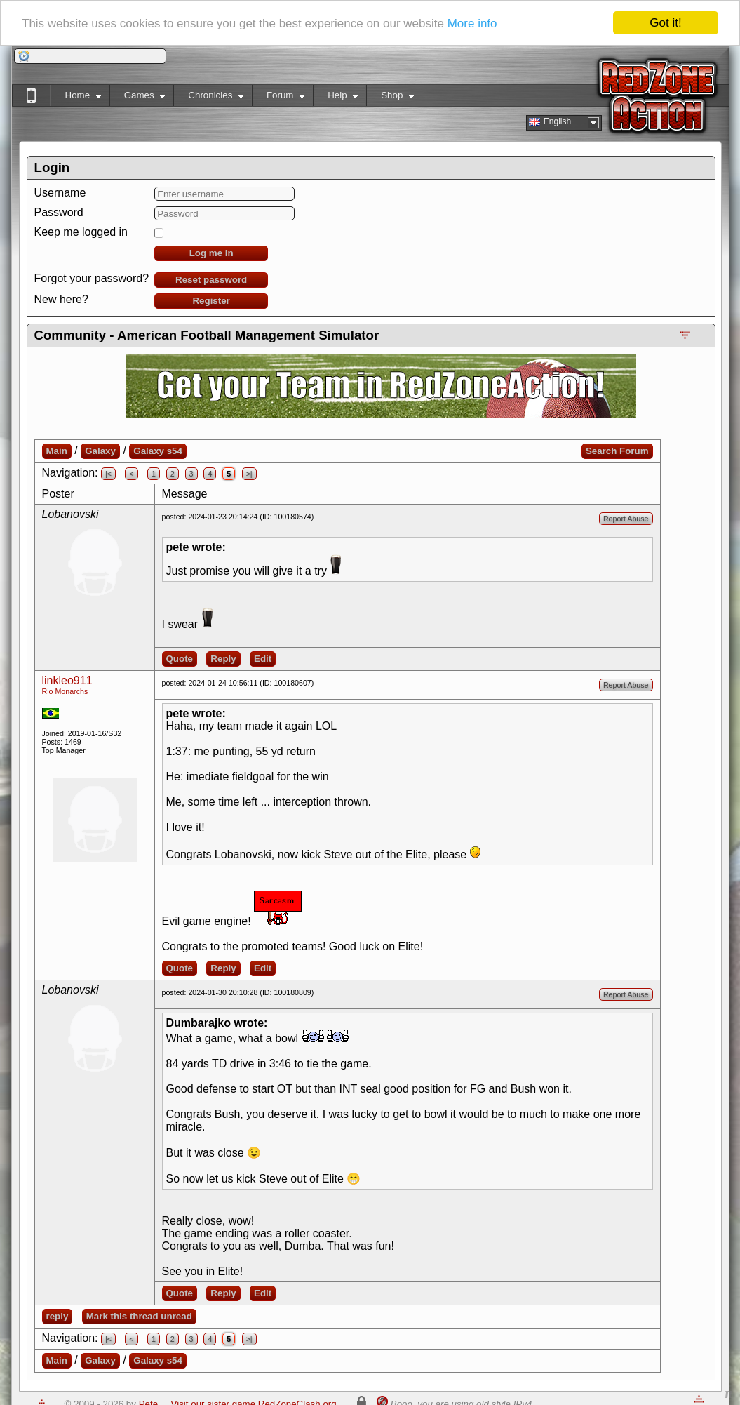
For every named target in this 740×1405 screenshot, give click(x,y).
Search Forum (617, 451)
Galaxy (100, 451)
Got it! (665, 22)
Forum (278, 98)
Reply (223, 658)
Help (335, 98)
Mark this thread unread (139, 1316)
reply (57, 1316)
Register (210, 300)
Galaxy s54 (157, 451)
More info (472, 22)
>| (249, 474)
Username (60, 193)
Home (76, 98)
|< (108, 474)
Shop (390, 98)
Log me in (211, 253)
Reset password (211, 279)
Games (137, 98)
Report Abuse (626, 518)
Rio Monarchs (65, 691)
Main (56, 451)
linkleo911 (67, 680)
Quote (180, 658)
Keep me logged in (81, 232)
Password (58, 212)
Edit (262, 658)
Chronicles (208, 98)
